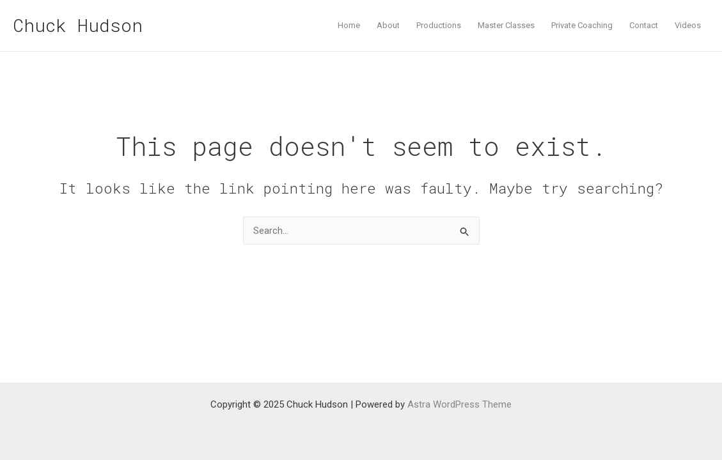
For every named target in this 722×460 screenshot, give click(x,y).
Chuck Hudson (78, 25)
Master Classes (506, 25)
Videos (688, 25)
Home (349, 25)
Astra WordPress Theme (459, 404)
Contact (643, 25)
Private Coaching (582, 25)
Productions (438, 25)
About (388, 25)
